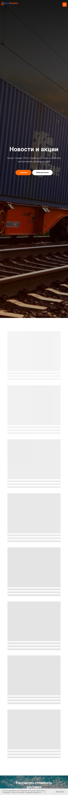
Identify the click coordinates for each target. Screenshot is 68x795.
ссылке (44, 792)
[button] (42, 172)
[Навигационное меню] (65, 4)
